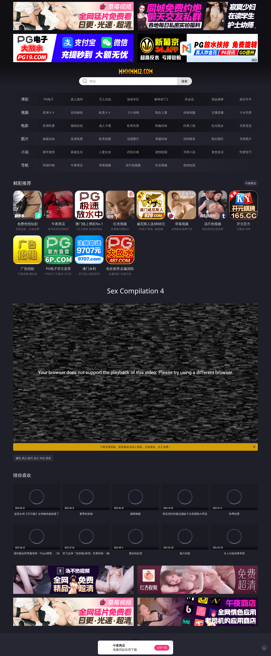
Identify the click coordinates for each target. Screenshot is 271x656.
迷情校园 (161, 152)
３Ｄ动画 (133, 112)
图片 (25, 138)
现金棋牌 (218, 99)
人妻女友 (105, 152)
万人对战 (105, 99)
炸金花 (189, 99)
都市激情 (49, 152)
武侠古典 (133, 152)
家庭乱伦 (77, 152)
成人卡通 (105, 126)
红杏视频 (161, 165)
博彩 (25, 99)
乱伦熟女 (218, 126)
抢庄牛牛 (246, 99)
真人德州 (77, 99)
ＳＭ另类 (246, 112)
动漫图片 (133, 139)
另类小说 (189, 152)
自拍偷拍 (77, 112)
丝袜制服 (189, 112)
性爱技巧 (246, 152)
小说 (25, 151)
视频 (25, 112)
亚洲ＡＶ (49, 112)
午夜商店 (77, 165)
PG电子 (49, 99)
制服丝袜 (161, 126)
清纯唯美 (189, 139)
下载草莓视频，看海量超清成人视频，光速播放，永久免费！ (178, 447)
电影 (25, 125)
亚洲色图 (77, 139)
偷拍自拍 (77, 126)
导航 (25, 165)
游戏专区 (133, 99)
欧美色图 (105, 139)
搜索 (184, 81)
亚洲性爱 (49, 126)
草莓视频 (105, 165)
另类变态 (246, 126)
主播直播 (218, 112)
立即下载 (162, 647)
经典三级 (189, 126)
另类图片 (246, 139)
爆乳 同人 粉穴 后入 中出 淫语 (33, 458)
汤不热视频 (133, 165)
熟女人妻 (161, 112)
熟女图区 (218, 139)
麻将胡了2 (161, 99)
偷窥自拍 (49, 139)
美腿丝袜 (161, 139)
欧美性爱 (133, 126)
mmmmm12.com (136, 71)
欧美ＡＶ (105, 112)
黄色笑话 (218, 152)
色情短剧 (189, 165)
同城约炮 (49, 165)
